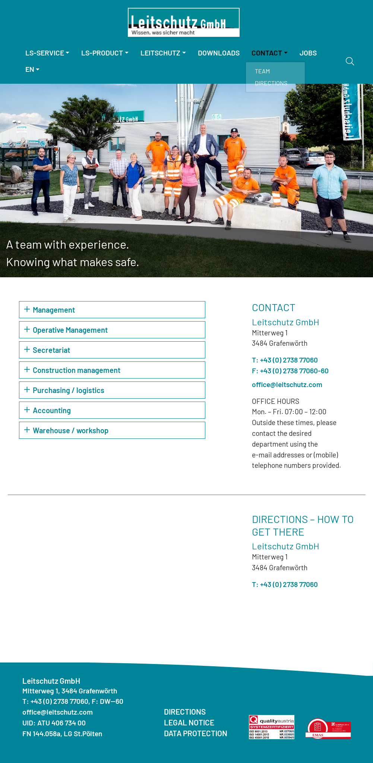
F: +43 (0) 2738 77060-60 (290, 370)
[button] (112, 309)
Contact (267, 52)
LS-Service (44, 52)
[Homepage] (184, 22)
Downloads (219, 52)
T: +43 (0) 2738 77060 (285, 359)
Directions (271, 82)
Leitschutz (160, 52)
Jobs (308, 52)
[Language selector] (32, 69)
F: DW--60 (107, 701)
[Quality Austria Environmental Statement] (328, 727)
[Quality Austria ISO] (271, 726)
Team (262, 70)
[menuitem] (47, 53)
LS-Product (102, 52)
